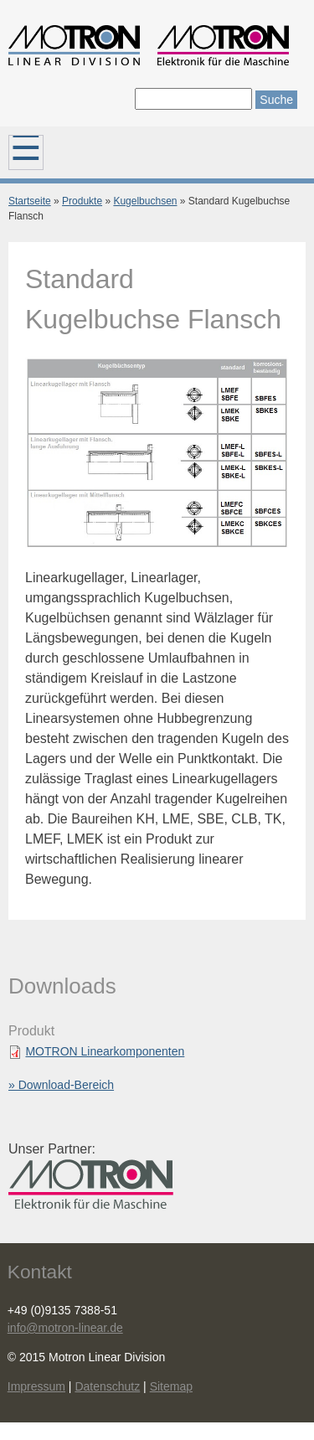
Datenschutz (107, 1386)
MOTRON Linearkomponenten (104, 1051)
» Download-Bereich (61, 1085)
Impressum (36, 1386)
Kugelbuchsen (145, 201)
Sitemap (171, 1386)
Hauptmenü (26, 152)
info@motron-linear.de (65, 1327)
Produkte (82, 201)
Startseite (29, 201)
